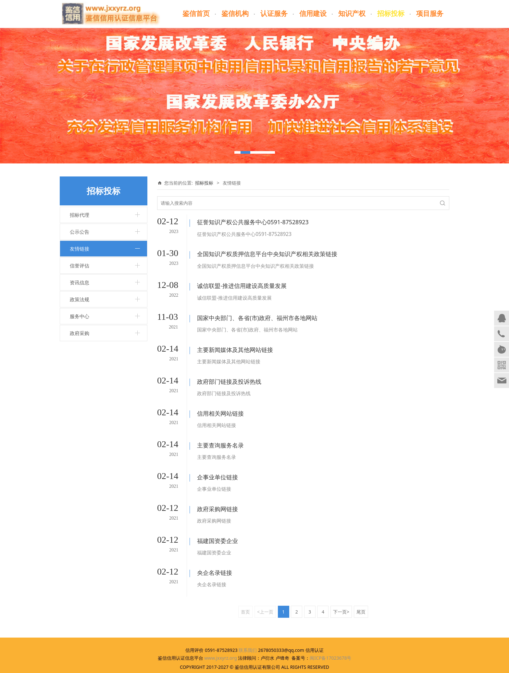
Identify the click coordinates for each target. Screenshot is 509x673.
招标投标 (390, 14)
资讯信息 (79, 282)
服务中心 (79, 316)
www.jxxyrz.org (220, 630)
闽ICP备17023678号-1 (255, 665)
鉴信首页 (196, 14)
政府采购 (79, 333)
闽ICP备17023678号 (330, 630)
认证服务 (274, 14)
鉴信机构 (235, 14)
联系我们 (248, 622)
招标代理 (79, 215)
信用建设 (313, 14)
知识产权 (352, 14)
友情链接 (79, 248)
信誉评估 (79, 265)
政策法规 (79, 299)
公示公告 (79, 231)
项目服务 (429, 14)
